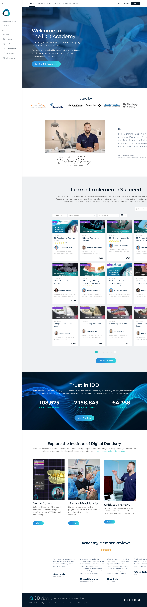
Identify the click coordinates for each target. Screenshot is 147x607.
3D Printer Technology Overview (69, 239)
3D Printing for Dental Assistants (41, 282)
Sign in (126, 3)
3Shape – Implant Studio (70, 324)
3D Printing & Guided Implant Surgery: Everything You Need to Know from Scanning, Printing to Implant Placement (124, 239)
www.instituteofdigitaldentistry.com (111, 451)
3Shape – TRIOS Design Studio (124, 325)
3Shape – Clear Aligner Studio (42, 325)
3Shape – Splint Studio (96, 324)
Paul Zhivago (124, 290)
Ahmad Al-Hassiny (44, 247)
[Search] (119, 3)
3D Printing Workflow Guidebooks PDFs (98, 282)
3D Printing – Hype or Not (98, 238)
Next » (93, 352)
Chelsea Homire (43, 290)
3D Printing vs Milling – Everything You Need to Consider (70, 282)
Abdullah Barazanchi (72, 247)
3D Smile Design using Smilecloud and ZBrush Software (124, 282)
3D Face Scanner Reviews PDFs (43, 239)
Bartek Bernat (43, 333)
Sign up (135, 3)
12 (90, 352)
